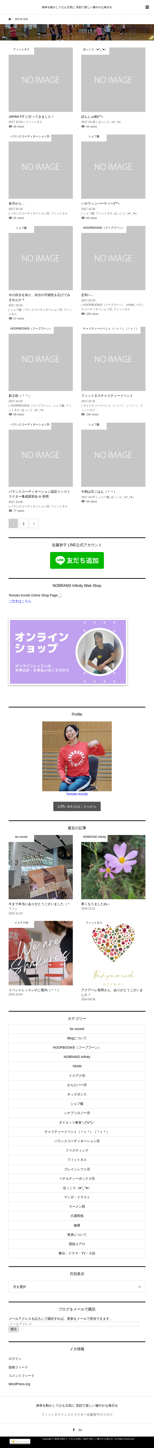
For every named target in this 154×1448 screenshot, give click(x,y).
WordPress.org (19, 1384)
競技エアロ (77, 1244)
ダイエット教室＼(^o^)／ (77, 1122)
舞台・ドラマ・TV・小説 (77, 1253)
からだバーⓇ (77, 1085)
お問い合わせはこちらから (77, 806)
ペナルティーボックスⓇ (77, 1178)
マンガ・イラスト (77, 1197)
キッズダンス (77, 1094)
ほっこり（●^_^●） (77, 1188)
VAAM (77, 1066)
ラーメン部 (77, 1206)
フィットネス (77, 1160)
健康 (77, 1225)
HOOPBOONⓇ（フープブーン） (77, 1047)
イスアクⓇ (77, 1076)
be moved (77, 1029)
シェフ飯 (77, 1103)
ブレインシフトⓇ (77, 1169)
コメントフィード (22, 1375)
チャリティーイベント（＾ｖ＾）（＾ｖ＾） (77, 1132)
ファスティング (77, 1150)
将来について (77, 1234)
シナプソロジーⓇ (77, 1113)
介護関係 (77, 1216)
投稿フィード (18, 1367)
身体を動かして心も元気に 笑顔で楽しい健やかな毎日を (77, 7)
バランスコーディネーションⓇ (77, 1141)
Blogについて (77, 1038)
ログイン (15, 1358)
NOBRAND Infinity (77, 1057)
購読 (13, 1329)
